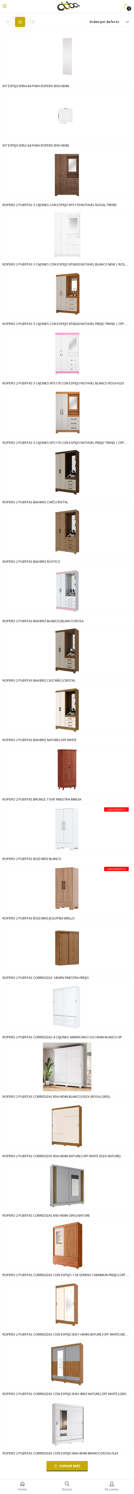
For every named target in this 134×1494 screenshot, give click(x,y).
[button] (125, 6)
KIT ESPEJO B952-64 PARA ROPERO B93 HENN (36, 145)
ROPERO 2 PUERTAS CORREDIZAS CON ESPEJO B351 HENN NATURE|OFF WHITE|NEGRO (67, 1334)
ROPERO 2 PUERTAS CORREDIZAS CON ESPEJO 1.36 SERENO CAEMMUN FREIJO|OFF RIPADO (67, 1275)
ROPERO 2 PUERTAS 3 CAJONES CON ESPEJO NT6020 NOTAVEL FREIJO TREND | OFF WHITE (67, 323)
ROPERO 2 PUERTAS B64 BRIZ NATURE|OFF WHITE (40, 740)
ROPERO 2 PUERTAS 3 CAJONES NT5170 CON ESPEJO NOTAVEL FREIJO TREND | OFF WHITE (67, 442)
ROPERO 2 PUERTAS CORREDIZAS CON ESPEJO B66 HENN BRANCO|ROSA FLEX (60, 1453)
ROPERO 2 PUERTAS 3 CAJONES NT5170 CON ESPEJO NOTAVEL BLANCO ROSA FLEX (63, 383)
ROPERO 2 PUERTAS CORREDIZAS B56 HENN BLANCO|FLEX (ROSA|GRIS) (56, 1096)
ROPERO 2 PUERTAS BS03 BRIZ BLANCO (32, 858)
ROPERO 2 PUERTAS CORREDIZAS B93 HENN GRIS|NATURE (46, 1215)
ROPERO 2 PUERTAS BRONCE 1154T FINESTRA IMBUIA (42, 799)
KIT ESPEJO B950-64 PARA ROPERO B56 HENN (36, 86)
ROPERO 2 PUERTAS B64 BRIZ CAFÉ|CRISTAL (35, 502)
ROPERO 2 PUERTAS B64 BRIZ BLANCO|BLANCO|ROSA (43, 621)
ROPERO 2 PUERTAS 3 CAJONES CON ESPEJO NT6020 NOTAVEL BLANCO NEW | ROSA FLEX (67, 264)
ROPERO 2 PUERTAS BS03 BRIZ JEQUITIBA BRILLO (39, 918)
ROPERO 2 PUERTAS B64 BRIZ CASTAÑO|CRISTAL (39, 680)
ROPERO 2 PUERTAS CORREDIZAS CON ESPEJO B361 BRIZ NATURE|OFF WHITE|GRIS (64, 1393)
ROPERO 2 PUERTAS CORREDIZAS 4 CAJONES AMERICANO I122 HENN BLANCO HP (62, 1037)
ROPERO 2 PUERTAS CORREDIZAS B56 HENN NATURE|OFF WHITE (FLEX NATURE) (61, 1156)
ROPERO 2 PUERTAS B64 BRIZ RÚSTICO (31, 561)
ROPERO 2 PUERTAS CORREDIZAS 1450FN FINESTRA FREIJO (46, 977)
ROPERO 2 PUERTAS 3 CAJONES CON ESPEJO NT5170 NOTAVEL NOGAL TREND (60, 205)
